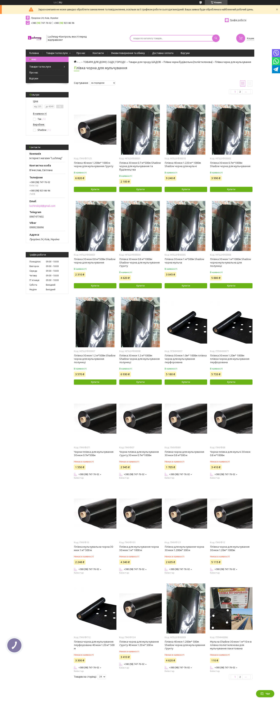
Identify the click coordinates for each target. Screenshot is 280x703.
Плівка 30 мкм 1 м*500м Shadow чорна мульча (184, 261)
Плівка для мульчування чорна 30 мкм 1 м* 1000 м (139, 548)
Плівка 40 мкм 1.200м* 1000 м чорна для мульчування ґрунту (93, 164)
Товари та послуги (57, 53)
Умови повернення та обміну (128, 53)
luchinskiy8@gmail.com (42, 205)
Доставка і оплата (162, 53)
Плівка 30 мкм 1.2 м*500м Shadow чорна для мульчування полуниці (95, 359)
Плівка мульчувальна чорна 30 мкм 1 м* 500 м (93, 548)
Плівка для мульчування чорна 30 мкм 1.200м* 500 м (184, 548)
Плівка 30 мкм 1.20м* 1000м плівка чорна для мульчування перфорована (229, 359)
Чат (265, 693)
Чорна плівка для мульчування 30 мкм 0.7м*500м (93, 453)
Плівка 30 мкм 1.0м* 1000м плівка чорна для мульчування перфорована (186, 359)
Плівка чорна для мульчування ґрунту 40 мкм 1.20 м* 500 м (139, 643)
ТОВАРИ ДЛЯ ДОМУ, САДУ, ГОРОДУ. (104, 62)
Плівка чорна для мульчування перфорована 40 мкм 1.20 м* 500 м (94, 645)
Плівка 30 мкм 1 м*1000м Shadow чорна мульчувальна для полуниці (230, 262)
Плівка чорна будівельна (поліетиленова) (188, 62)
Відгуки (185, 53)
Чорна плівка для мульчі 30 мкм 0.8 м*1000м (230, 453)
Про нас (80, 53)
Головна (34, 53)
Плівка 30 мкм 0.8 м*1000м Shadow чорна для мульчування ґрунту (139, 262)
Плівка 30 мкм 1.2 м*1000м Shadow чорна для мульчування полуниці (139, 359)
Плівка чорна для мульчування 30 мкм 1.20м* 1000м (229, 548)
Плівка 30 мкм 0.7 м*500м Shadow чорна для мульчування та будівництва (140, 166)
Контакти (98, 53)
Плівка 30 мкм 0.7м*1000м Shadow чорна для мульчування (230, 164)
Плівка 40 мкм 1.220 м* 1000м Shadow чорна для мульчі (183, 164)
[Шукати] (216, 38)
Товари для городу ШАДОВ (144, 62)
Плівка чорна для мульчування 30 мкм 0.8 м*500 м (184, 453)
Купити (95, 189)
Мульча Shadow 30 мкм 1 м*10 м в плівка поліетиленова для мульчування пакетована (231, 645)
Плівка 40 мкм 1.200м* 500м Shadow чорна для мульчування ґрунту (185, 645)
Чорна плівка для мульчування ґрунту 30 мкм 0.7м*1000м (139, 453)
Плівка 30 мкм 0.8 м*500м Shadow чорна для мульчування (95, 261)
